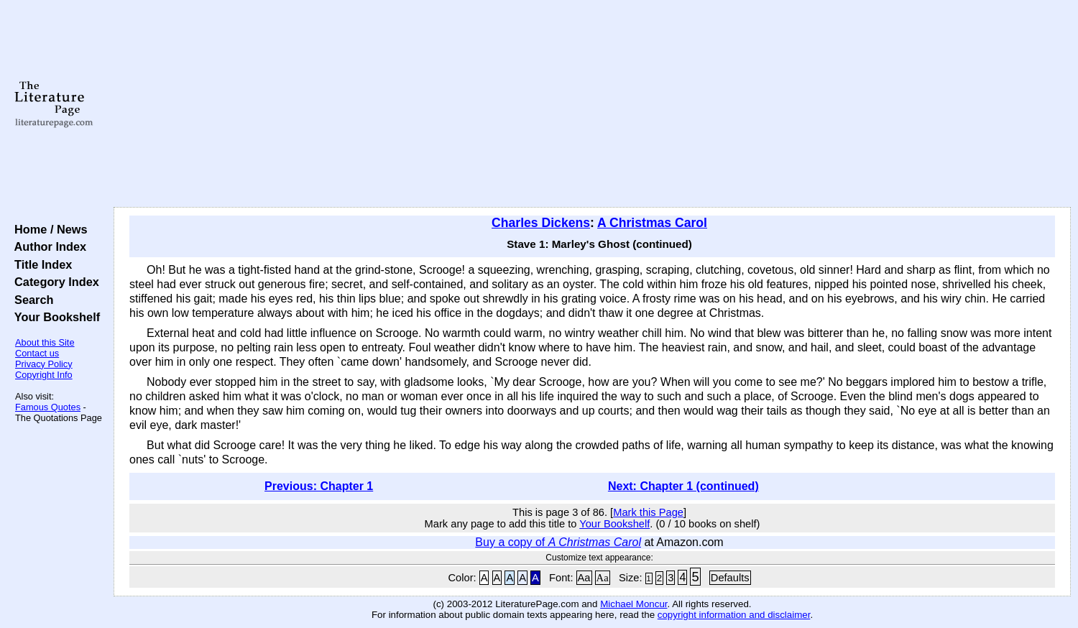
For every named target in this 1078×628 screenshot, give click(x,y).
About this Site (45, 342)
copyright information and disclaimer (734, 614)
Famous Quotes (47, 407)
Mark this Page (648, 512)
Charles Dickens (541, 223)
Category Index (53, 281)
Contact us (37, 353)
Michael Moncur (633, 604)
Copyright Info (44, 374)
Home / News (48, 229)
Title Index (40, 264)
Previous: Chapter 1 (318, 486)
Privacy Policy (44, 364)
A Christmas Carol (652, 223)
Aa (584, 577)
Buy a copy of (558, 542)
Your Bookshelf (54, 316)
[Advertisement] (592, 104)
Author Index (47, 246)
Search (30, 299)
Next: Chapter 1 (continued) (683, 486)
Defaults (730, 577)
